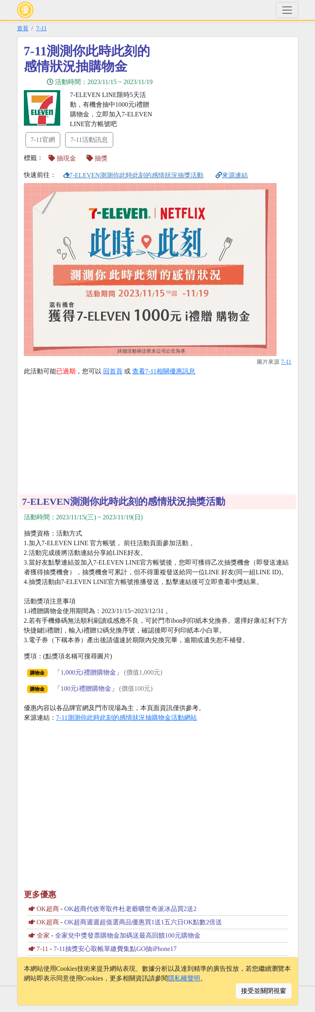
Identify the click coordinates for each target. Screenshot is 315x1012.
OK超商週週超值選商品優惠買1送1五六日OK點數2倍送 (143, 922)
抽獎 (97, 158)
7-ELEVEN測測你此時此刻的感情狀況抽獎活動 (133, 175)
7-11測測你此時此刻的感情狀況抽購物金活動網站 (126, 717)
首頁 (22, 28)
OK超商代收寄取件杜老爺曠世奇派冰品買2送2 (130, 908)
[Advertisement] (230, 99)
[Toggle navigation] (287, 10)
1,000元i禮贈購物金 (88, 672)
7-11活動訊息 (89, 139)
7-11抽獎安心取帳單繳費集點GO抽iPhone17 (115, 948)
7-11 (41, 28)
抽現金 (62, 158)
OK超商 (48, 908)
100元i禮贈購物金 (86, 688)
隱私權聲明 (184, 978)
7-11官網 (43, 139)
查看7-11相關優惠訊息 (164, 371)
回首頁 (113, 371)
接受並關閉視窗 (263, 990)
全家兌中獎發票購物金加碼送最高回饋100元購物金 (128, 935)
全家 (43, 935)
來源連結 (232, 175)
